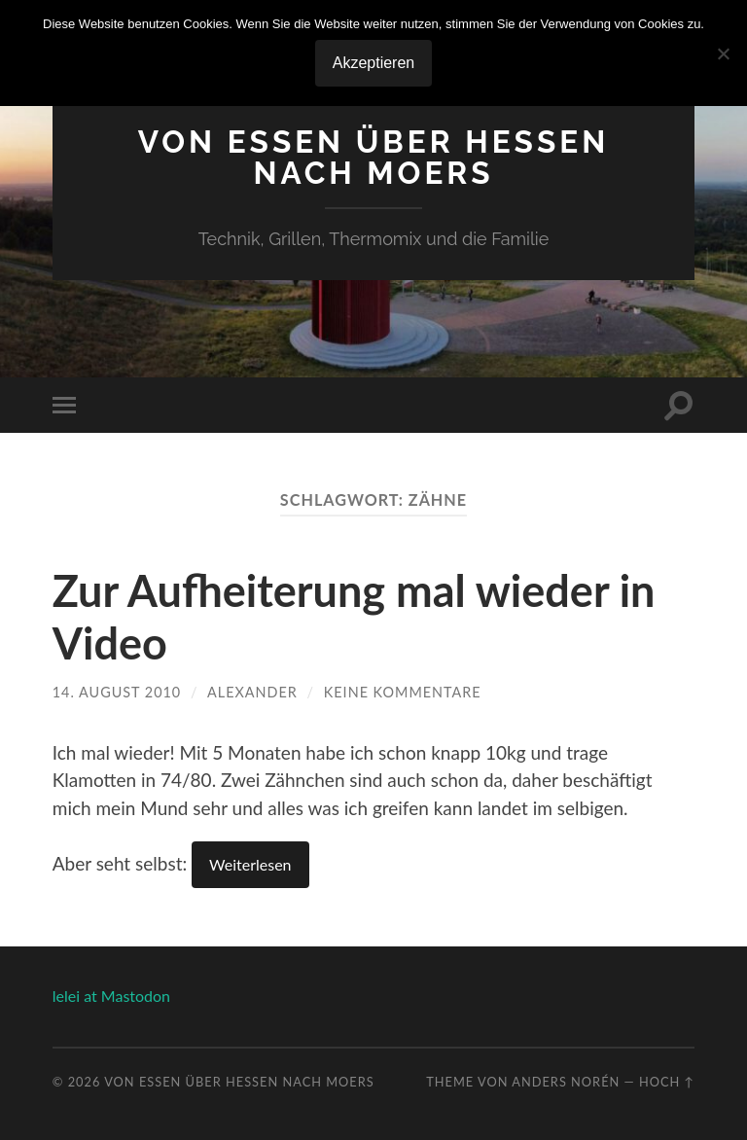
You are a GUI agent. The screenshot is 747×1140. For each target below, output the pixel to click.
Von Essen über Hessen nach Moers (373, 157)
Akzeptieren (374, 62)
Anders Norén (566, 1081)
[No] (722, 53)
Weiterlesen (250, 864)
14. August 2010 (117, 692)
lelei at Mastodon (111, 995)
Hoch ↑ (666, 1081)
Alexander (252, 692)
